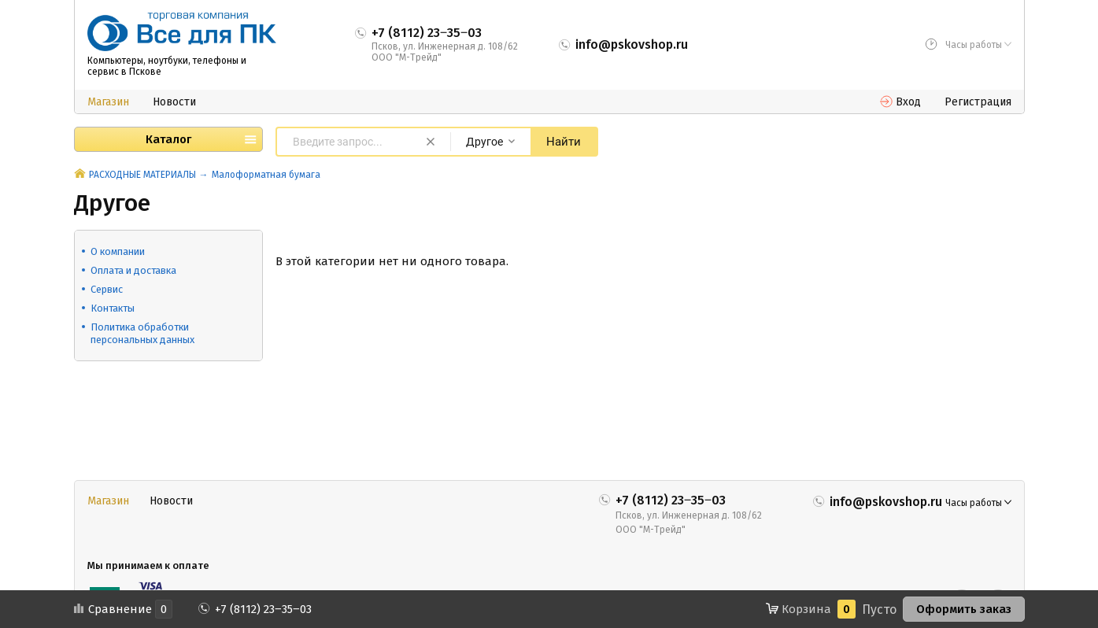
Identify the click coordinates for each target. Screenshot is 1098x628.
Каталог (168, 139)
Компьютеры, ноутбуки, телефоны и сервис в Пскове (166, 66)
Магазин (108, 102)
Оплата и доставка (133, 270)
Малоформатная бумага (266, 174)
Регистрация (978, 102)
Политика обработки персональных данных (142, 333)
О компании (118, 251)
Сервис (107, 289)
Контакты (113, 308)
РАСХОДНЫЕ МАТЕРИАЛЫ (142, 174)
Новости (174, 102)
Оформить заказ (963, 609)
